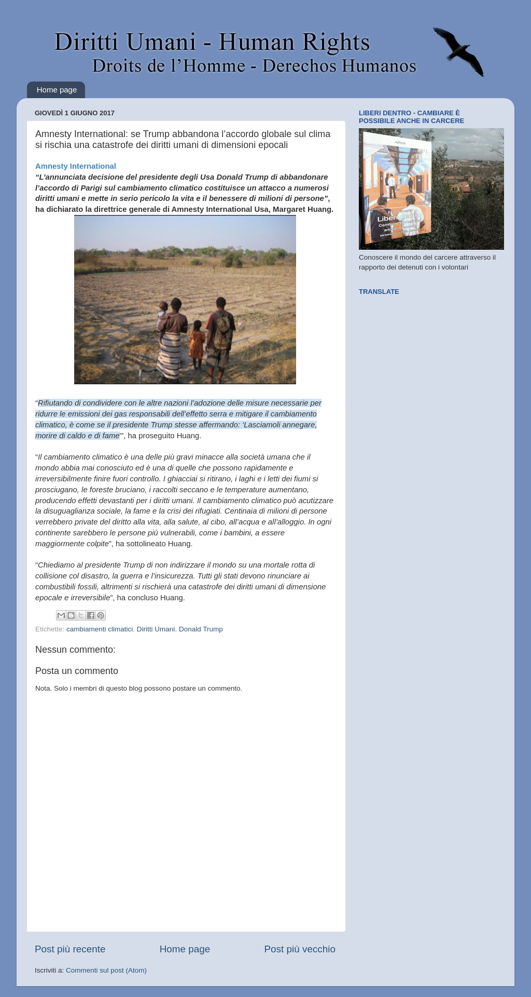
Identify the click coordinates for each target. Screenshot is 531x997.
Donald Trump (201, 629)
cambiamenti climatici (99, 629)
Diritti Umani (156, 629)
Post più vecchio (300, 949)
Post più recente (70, 949)
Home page (57, 89)
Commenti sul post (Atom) (106, 970)
